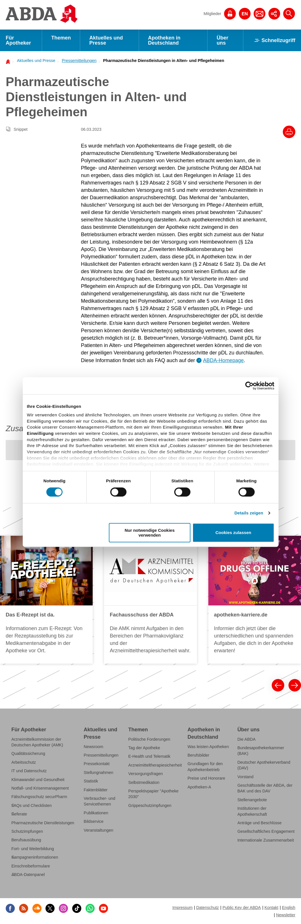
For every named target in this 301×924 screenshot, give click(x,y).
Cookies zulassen (233, 532)
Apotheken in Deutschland (164, 40)
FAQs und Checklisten (31, 805)
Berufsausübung (26, 840)
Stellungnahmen (98, 772)
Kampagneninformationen (34, 857)
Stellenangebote (252, 800)
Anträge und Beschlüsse (259, 823)
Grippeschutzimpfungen (149, 805)
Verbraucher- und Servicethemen (99, 801)
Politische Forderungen (149, 739)
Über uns (222, 40)
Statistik (91, 781)
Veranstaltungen (98, 830)
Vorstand (245, 777)
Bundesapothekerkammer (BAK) (260, 751)
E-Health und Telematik (149, 756)
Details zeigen (248, 512)
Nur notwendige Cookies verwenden (149, 532)
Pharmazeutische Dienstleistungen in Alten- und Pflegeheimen (163, 60)
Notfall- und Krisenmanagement (40, 788)
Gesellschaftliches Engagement (265, 831)
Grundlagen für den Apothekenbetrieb (205, 766)
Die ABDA (246, 739)
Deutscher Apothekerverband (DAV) (263, 765)
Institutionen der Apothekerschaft (252, 811)
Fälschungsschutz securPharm (39, 796)
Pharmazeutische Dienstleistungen (42, 823)
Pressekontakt (97, 763)
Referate (19, 814)
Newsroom (93, 746)
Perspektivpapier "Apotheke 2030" (153, 794)
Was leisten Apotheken (208, 746)
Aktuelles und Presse (106, 40)
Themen (61, 38)
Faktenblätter (96, 790)
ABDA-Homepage (223, 360)
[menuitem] (34, 60)
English (288, 907)
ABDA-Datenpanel (28, 874)
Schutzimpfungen (27, 831)
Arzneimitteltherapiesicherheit (155, 765)
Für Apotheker (18, 40)
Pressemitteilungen (79, 60)
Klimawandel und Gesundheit (38, 779)
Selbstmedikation (143, 782)
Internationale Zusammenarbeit (265, 840)
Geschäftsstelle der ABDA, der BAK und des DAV (264, 788)
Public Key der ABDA (242, 907)
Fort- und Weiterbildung (32, 848)
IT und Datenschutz (29, 771)
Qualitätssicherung (28, 753)
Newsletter (285, 915)
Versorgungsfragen (145, 773)
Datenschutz (207, 907)
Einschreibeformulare (30, 866)
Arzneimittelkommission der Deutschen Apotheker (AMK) (37, 742)
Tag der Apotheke (144, 748)
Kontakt (271, 907)
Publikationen (96, 813)
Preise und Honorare (206, 778)
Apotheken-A (199, 787)
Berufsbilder (198, 755)
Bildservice (93, 821)
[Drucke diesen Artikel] (289, 132)
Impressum (182, 907)
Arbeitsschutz (23, 762)
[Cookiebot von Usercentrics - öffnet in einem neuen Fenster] (249, 385)
